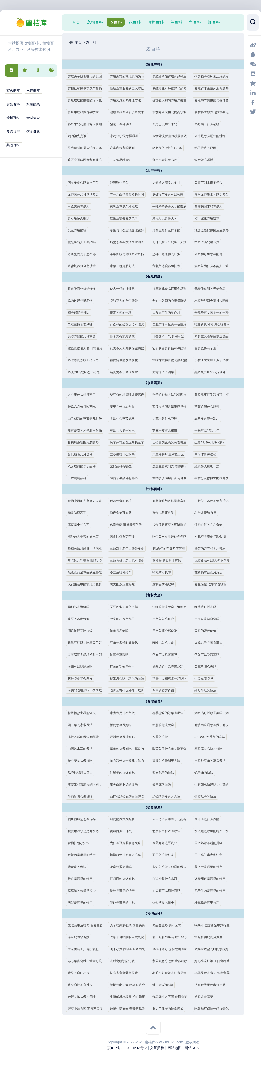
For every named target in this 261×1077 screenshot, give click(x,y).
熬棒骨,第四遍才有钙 (168, 560)
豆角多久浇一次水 (208, 419)
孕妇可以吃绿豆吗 (208, 655)
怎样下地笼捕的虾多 (168, 254)
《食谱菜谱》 (154, 701)
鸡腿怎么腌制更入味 (168, 761)
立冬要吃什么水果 (124, 454)
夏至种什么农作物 (124, 407)
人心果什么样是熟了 (84, 395)
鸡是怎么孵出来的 (166, 124)
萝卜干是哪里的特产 (210, 867)
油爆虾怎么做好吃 (124, 773)
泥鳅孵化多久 (120, 182)
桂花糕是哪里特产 (208, 903)
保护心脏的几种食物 (210, 525)
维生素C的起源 (164, 985)
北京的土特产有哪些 (168, 831)
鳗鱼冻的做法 (163, 785)
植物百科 (155, 22)
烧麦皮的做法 (78, 867)
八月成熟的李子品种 (84, 466)
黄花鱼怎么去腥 (207, 667)
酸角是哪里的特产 (82, 879)
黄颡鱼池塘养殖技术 (168, 266)
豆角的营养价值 (207, 631)
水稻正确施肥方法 (124, 266)
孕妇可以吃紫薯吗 (166, 655)
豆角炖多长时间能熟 (126, 643)
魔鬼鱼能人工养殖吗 (84, 242)
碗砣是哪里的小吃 (124, 903)
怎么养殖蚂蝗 (78, 230)
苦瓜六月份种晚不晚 (84, 407)
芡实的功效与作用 (124, 619)
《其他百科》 (154, 914)
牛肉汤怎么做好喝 (82, 796)
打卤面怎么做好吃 (124, 879)
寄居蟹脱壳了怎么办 (84, 254)
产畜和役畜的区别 (124, 148)
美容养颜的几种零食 (84, 336)
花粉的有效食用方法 (210, 572)
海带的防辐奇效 (80, 937)
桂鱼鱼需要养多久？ (126, 218)
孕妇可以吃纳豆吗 (82, 667)
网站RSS (191, 1048)
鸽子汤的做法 (205, 773)
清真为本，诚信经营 (126, 372)
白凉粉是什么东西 (166, 879)
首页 (76, 22)
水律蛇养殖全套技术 (84, 266)
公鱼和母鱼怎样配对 (210, 254)
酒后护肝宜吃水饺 (82, 631)
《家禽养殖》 (154, 65)
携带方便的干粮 (122, 312)
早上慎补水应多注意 (210, 855)
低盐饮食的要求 (122, 501)
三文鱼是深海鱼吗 (208, 619)
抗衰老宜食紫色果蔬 (126, 973)
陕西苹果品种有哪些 (126, 478)
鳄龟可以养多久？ (166, 218)
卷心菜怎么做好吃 (82, 761)
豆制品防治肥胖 (164, 584)
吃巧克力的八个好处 (126, 301)
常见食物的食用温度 (210, 937)
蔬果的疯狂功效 (80, 973)
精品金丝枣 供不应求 (168, 925)
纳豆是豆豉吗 (120, 655)
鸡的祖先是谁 (78, 136)
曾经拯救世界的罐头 (84, 713)
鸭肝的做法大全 (164, 725)
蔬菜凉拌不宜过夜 (82, 985)
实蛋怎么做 (161, 737)
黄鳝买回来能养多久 (210, 206)
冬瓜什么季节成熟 (124, 419)
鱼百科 (195, 22)
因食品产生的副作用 (168, 312)
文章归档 (157, 1048)
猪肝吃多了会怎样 (82, 678)
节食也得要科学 (164, 513)
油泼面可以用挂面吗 (168, 891)
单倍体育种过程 (207, 454)
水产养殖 (33, 91)
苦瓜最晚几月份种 (82, 454)
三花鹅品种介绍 (122, 160)
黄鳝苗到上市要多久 (210, 182)
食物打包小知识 (80, 843)
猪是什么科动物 (122, 124)
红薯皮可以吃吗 (207, 607)
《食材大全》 (154, 595)
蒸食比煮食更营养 (124, 537)
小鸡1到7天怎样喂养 (126, 136)
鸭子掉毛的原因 (207, 148)
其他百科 (13, 145)
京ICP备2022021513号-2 (127, 1048)
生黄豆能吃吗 (205, 678)
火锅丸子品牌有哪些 (210, 643)
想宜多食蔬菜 (205, 997)
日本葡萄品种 (78, 478)
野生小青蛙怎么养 (166, 160)
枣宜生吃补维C (122, 572)
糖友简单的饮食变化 (126, 360)
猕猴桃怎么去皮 (164, 643)
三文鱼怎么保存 (164, 619)
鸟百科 (176, 22)
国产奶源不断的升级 (210, 843)
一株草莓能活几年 (208, 430)
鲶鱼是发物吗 (120, 631)
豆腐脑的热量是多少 (84, 891)
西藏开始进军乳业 (166, 843)
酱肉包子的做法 (164, 773)
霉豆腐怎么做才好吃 (210, 749)
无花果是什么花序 (166, 419)
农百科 (116, 22)
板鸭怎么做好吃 (122, 725)
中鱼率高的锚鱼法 (208, 242)
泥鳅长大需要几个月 (168, 182)
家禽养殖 (13, 91)
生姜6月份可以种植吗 (211, 442)
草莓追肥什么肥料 (208, 407)
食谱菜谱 (13, 131)
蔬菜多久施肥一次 (208, 466)
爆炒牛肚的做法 (207, 690)
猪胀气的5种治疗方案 (169, 148)
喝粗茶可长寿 (163, 572)
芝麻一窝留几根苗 (166, 430)
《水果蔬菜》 (154, 383)
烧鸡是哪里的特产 (124, 891)
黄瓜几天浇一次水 (124, 430)
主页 (78, 43)
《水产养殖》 (154, 171)
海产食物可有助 (122, 513)
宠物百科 (95, 22)
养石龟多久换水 (80, 218)
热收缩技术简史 (164, 903)
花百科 (134, 22)
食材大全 (33, 118)
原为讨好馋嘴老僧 (82, 301)
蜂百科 (214, 22)
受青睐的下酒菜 (164, 372)
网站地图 (174, 1048)
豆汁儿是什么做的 (208, 819)
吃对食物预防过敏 (124, 961)
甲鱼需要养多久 (80, 206)
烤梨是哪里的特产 (82, 903)
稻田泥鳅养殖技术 (208, 218)
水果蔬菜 (33, 104)
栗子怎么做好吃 (164, 855)
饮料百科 (13, 118)
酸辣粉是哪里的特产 (84, 855)
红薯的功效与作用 (124, 667)
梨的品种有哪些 (122, 466)
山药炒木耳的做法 (82, 749)
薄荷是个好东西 (80, 525)
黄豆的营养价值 (80, 619)
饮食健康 (33, 131)
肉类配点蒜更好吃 (124, 584)
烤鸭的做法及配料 (124, 819)
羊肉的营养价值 (164, 690)
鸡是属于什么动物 (208, 124)
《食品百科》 (154, 277)
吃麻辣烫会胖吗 (122, 867)
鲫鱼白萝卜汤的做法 (126, 785)
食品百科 (13, 104)
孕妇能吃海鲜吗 (80, 607)
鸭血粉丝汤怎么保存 (84, 819)
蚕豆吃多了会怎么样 (126, 607)
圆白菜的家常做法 (82, 725)
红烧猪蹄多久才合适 (168, 796)
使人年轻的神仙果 (124, 289)
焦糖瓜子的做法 (207, 796)
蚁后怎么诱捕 (205, 160)
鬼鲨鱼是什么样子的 (168, 230)
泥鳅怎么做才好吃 (124, 737)
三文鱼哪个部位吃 (166, 631)
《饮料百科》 (154, 489)
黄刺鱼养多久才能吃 (126, 206)
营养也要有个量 (207, 348)
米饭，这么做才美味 (84, 997)
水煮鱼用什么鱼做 (124, 713)
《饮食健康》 (154, 807)
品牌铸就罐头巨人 (82, 773)
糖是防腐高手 (78, 513)
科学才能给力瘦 (207, 513)
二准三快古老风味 (82, 324)
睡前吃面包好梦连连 (84, 289)
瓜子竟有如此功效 (124, 336)
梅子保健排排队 (80, 312)
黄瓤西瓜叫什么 (122, 831)
